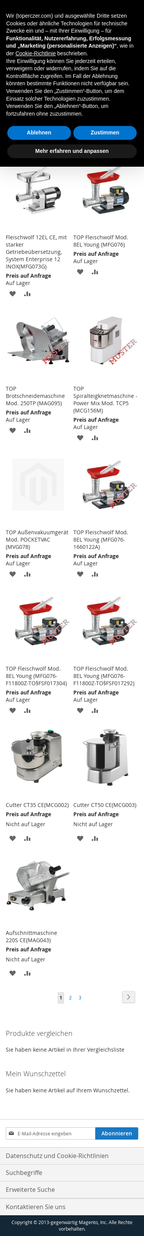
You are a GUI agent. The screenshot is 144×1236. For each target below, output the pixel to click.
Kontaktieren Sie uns (36, 1207)
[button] (12, 293)
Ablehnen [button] (39, 132)
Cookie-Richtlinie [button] (35, 53)
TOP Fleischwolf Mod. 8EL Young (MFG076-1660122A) (100, 539)
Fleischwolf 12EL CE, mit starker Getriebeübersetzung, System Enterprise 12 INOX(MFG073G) (36, 252)
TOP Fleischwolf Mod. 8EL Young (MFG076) (100, 241)
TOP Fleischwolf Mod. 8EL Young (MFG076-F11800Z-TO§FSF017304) (36, 676)
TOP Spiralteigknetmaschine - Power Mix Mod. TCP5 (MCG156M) (105, 399)
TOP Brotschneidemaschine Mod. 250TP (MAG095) (35, 396)
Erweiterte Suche (30, 1189)
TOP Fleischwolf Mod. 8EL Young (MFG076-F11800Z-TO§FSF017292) (103, 676)
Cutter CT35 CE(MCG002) (37, 805)
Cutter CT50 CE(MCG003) (104, 805)
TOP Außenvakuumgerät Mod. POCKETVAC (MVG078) (37, 539)
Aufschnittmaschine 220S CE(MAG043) (31, 936)
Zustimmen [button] (105, 132)
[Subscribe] (116, 1133)
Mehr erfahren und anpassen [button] (72, 151)
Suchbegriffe (24, 1172)
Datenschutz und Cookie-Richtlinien (57, 1156)
